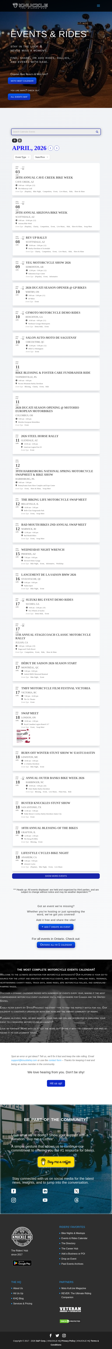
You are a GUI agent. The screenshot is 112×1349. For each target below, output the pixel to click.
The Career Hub (69, 1248)
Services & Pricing (22, 1303)
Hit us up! (56, 1083)
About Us (18, 1288)
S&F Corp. (41, 1341)
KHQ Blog (18, 1298)
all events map (19, 96)
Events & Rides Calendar (74, 1238)
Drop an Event (68, 1259)
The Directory (68, 1243)
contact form (55, 1060)
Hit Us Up (18, 1293)
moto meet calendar (22, 80)
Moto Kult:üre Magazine (73, 1288)
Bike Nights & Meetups (73, 1233)
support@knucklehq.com (24, 1060)
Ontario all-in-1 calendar (56, 944)
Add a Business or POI (73, 1253)
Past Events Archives (72, 1264)
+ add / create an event (56, 926)
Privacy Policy (68, 1341)
